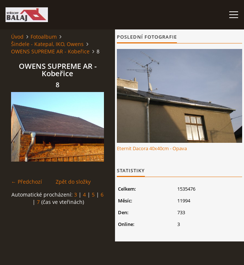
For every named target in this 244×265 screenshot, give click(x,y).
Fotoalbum (44, 36)
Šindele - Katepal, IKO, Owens (47, 43)
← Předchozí (26, 181)
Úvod (17, 36)
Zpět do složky (73, 181)
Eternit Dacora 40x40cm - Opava (152, 148)
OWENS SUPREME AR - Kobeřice (50, 51)
